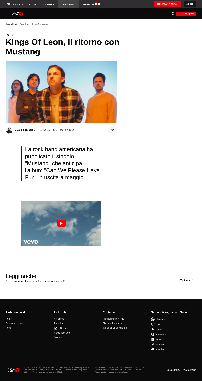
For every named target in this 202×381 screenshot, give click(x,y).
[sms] (155, 324)
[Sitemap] (58, 337)
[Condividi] (112, 130)
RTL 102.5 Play (92, 4)
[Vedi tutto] (187, 280)
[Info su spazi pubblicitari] (115, 327)
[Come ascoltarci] (62, 332)
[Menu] (7, 14)
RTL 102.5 (32, 4)
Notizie (15, 24)
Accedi (190, 4)
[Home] (16, 14)
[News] (8, 327)
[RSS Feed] (61, 328)
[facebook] (158, 344)
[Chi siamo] (59, 318)
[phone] (156, 329)
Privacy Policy (189, 370)
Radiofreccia (68, 4)
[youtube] (157, 349)
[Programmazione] (14, 323)
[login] (186, 14)
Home (8, 24)
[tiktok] (156, 339)
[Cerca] (173, 13)
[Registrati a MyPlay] (167, 4)
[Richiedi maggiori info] (113, 318)
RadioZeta (49, 4)
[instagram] (158, 334)
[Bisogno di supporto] (112, 323)
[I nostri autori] (60, 323)
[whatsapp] (158, 319)
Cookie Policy (173, 370)
